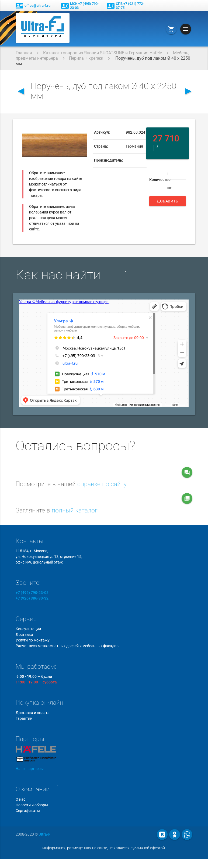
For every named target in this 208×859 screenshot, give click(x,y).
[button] (82, 130)
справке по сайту (102, 484)
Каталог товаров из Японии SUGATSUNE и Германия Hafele (102, 52)
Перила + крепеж (86, 58)
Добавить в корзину (167, 202)
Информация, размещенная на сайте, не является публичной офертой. (104, 848)
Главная (24, 52)
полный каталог (75, 510)
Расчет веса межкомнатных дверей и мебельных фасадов (67, 646)
